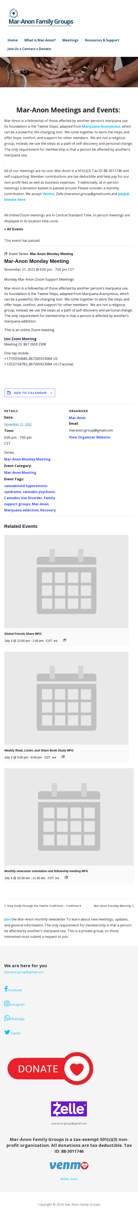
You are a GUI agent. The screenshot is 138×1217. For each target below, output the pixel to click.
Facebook (13, 989)
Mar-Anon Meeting (20, 472)
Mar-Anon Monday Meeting (27, 459)
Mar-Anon (40, 504)
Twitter (12, 1032)
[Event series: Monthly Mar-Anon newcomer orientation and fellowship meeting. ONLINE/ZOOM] (66, 877)
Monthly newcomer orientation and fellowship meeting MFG (46, 871)
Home (13, 40)
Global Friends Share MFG (23, 633)
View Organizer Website (89, 437)
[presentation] (66, 581)
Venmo (48, 193)
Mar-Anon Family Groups (40, 21)
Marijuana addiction (21, 510)
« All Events (13, 229)
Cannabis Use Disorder (23, 498)
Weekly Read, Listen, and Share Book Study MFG (38, 750)
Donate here (14, 199)
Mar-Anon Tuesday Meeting (112, 906)
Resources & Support (102, 40)
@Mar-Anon (69, 1179)
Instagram (14, 1003)
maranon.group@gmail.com (23, 972)
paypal (123, 193)
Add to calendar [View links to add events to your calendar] (30, 393)
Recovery (48, 510)
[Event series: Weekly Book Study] (63, 756)
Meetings (70, 40)
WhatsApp (14, 1018)
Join (7, 919)
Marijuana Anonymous (101, 126)
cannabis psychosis (39, 491)
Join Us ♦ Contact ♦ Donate (29, 48)
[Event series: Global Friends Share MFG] (64, 640)
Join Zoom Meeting (20, 338)
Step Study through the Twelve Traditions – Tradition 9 (44, 906)
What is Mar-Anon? (39, 40)
